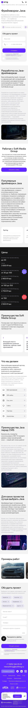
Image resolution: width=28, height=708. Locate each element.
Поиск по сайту (14, 684)
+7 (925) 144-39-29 (14, 664)
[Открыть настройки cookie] (25, 696)
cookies (4, 698)
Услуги (4, 675)
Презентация (17, 678)
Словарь (4, 681)
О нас (23, 675)
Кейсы (18, 675)
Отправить (14, 50)
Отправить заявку (8, 671)
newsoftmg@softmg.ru (14, 667)
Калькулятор (11, 675)
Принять (17, 696)
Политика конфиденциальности (17, 681)
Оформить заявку (14, 169)
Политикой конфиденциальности (12, 54)
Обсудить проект (14, 646)
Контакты (9, 678)
